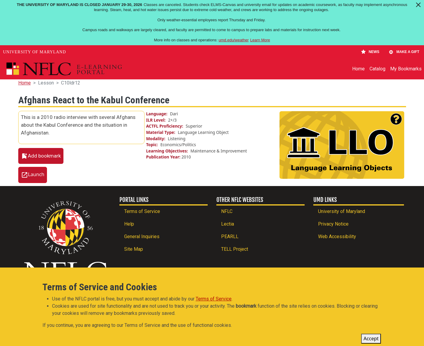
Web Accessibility (337, 236)
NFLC (226, 211)
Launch (36, 174)
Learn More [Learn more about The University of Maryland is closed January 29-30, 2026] (260, 40)
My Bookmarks (406, 69)
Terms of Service (142, 211)
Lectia (227, 224)
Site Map (133, 249)
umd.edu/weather (234, 40)
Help (129, 224)
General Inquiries (141, 236)
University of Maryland (34, 52)
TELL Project (234, 249)
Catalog (377, 69)
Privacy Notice (333, 224)
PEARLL (229, 236)
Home (358, 69)
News (370, 52)
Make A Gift (404, 52)
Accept (371, 340)
